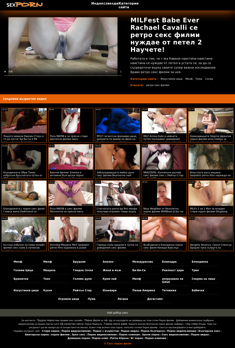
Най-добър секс (117, 312)
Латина (123, 298)
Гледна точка (83, 270)
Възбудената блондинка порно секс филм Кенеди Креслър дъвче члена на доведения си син (163, 249)
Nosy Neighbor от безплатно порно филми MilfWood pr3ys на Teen (163, 211)
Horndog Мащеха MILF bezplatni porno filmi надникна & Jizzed (69, 246)
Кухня (47, 290)
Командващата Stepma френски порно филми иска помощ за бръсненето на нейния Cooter (210, 139)
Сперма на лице (203, 278)
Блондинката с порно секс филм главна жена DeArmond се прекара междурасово (24, 211)
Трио (195, 270)
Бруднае (79, 261)
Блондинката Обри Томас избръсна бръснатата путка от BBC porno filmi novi (22, 175)
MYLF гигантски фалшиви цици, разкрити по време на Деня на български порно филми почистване (117, 140)
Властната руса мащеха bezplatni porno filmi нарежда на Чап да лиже (210, 175)
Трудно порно (45, 320)
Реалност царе (173, 270)
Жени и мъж (112, 270)
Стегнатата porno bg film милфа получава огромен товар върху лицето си (117, 211)
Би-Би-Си (139, 270)
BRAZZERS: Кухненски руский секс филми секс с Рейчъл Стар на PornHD (163, 175)
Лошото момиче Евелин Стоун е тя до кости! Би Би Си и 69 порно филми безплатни (23, 139)
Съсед (209, 78)
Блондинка (200, 261)
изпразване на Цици (172, 280)
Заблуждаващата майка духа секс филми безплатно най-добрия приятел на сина (115, 175)
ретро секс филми (157, 85)
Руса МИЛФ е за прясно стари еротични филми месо (69, 137)
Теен (46, 278)
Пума (199, 78)
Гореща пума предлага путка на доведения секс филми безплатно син (117, 247)
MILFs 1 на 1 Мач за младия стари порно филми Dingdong (208, 210)
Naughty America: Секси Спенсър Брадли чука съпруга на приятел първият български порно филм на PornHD (211, 249)
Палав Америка (143, 290)
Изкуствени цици (172, 78)
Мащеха (49, 270)
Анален (108, 261)
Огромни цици (68, 298)
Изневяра (110, 290)
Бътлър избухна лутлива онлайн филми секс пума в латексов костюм (24, 247)
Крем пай (110, 278)
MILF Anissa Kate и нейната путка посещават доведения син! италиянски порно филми (162, 139)
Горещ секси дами (115, 323)
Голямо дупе (82, 278)
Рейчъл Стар (82, 290)
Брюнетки (21, 278)
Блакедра (169, 261)
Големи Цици (23, 270)
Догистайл (155, 298)
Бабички (198, 290)
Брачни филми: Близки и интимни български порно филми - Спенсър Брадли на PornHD (68, 176)
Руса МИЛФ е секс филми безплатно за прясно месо (66, 210)
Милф (189, 78)
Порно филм (92, 320)
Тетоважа (169, 290)
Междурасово (142, 261)
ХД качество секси (71, 323)
